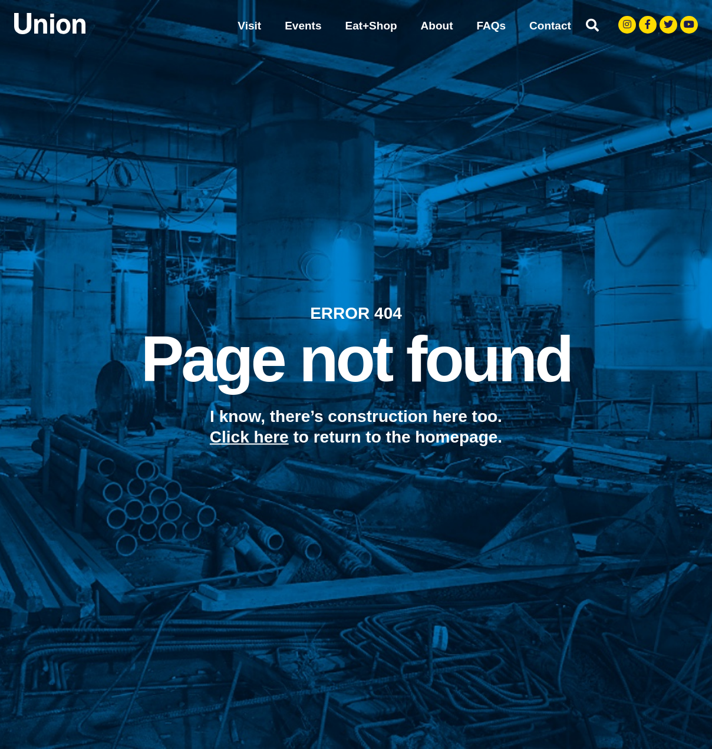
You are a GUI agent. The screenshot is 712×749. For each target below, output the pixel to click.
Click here (249, 436)
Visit (249, 25)
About (437, 25)
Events (303, 25)
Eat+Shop (371, 25)
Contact (550, 25)
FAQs (491, 25)
